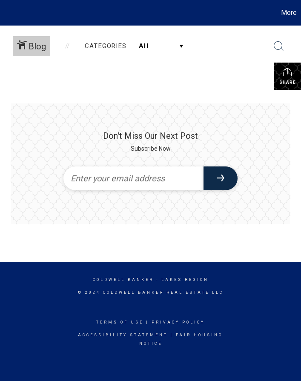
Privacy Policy (178, 322)
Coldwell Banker (123, 280)
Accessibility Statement (123, 335)
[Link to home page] (10, 13)
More (289, 13)
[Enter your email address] (133, 178)
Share (287, 76)
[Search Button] (278, 46)
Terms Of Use (119, 322)
